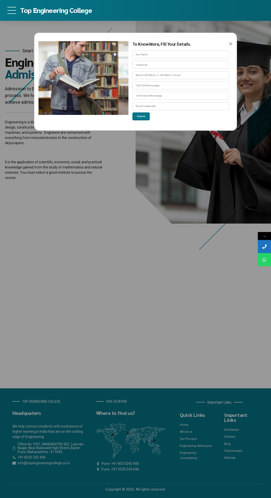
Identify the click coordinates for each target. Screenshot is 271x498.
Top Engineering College (56, 9)
